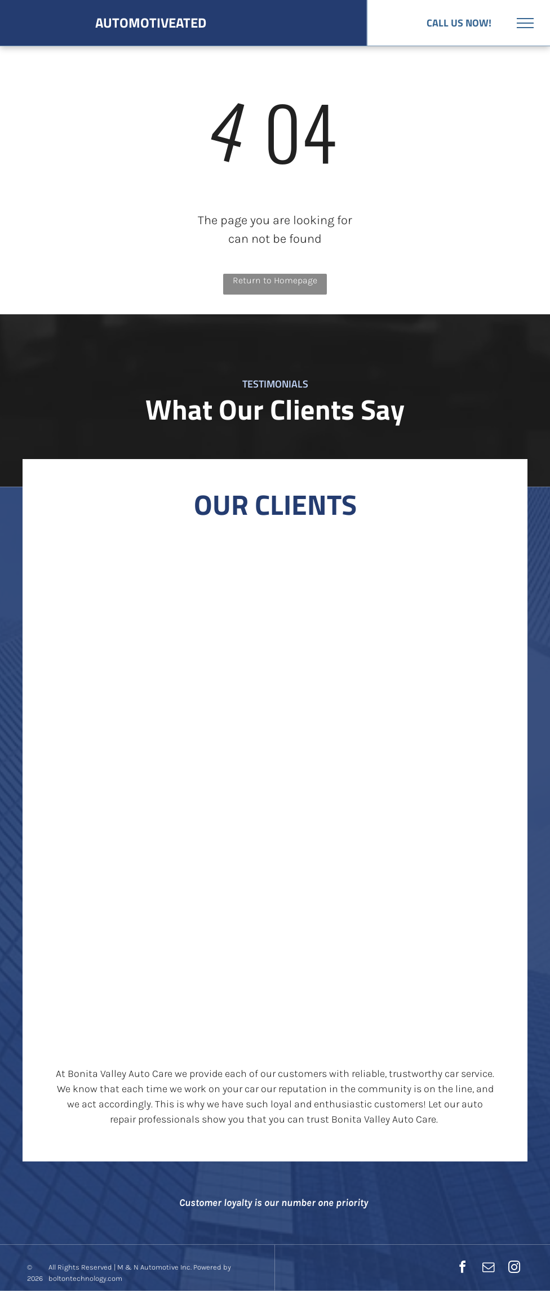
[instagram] (514, 1268)
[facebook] (462, 1268)
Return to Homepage (275, 280)
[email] (488, 1268)
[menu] (525, 23)
